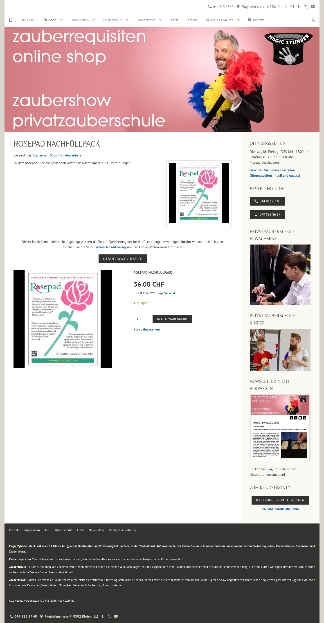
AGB (47, 530)
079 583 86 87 (267, 214)
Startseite (40, 155)
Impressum (32, 530)
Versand (169, 293)
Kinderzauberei (71, 155)
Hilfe (80, 530)
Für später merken (147, 329)
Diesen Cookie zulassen (122, 259)
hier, (270, 469)
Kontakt (14, 530)
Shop (53, 155)
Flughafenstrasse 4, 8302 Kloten (261, 7)
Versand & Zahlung (122, 530)
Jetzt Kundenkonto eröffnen (280, 500)
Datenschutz (64, 530)
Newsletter (96, 530)
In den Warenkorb (172, 319)
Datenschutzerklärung (110, 247)
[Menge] (141, 319)
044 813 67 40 (221, 7)
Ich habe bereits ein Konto (280, 509)
